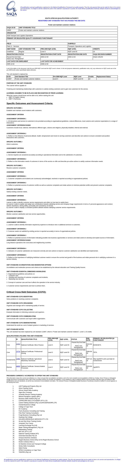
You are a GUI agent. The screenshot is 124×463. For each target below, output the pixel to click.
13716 (18, 351)
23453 (18, 344)
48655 (18, 366)
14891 (18, 359)
